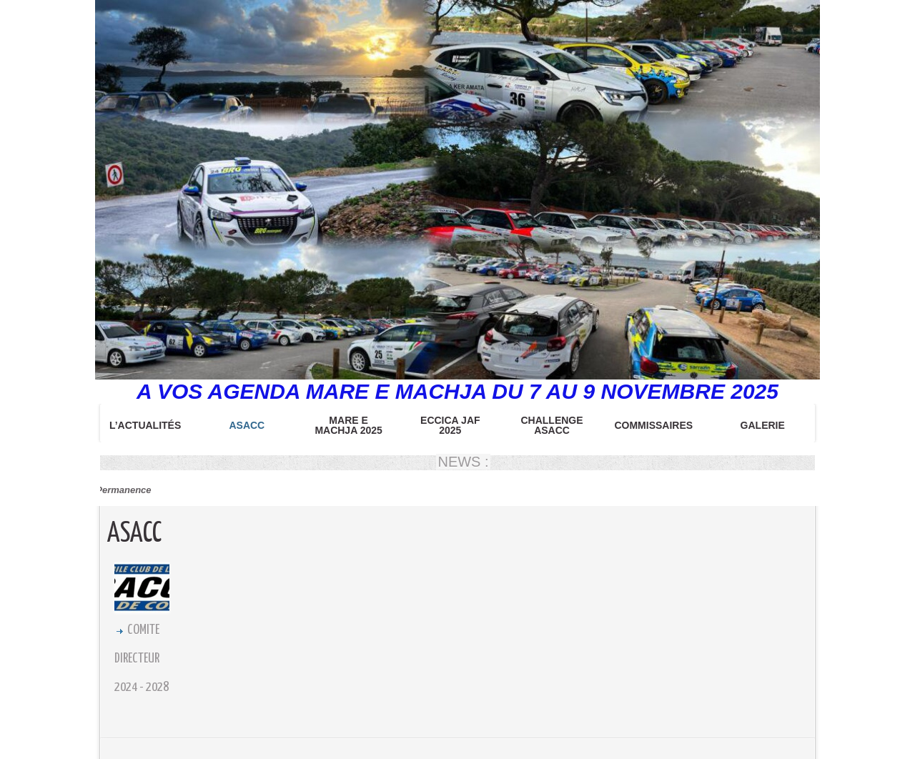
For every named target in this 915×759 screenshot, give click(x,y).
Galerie (763, 425)
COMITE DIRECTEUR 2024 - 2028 (141, 658)
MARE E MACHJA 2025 (348, 425)
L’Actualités (145, 425)
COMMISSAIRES (653, 425)
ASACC (246, 425)
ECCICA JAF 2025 (450, 425)
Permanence (121, 490)
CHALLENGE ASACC (551, 425)
